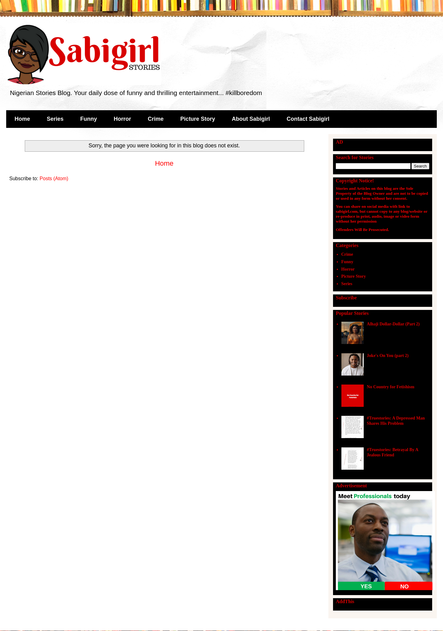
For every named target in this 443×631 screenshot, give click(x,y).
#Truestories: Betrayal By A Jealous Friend (392, 452)
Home (22, 119)
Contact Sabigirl (308, 119)
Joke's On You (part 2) (388, 355)
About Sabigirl (251, 119)
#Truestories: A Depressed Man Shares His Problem (396, 421)
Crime (156, 119)
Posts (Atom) (54, 178)
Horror (122, 119)
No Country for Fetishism (390, 387)
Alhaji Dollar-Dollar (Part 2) (393, 324)
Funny (88, 119)
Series (55, 119)
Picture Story (197, 119)
